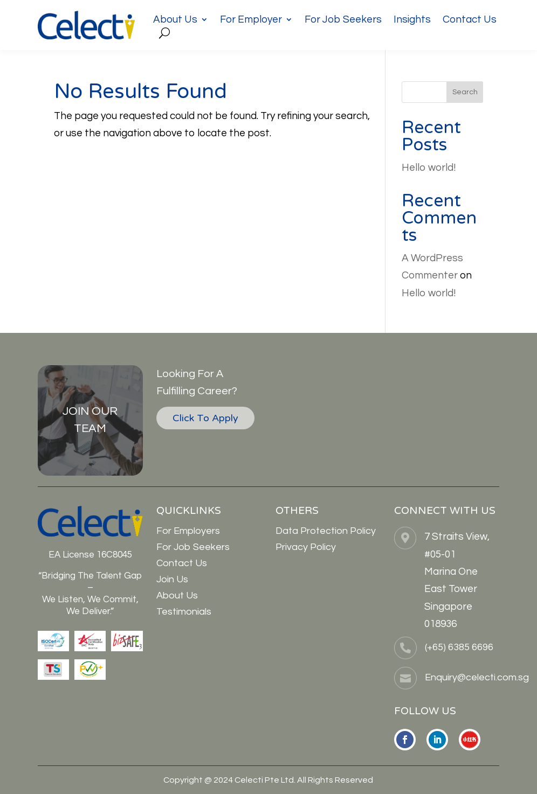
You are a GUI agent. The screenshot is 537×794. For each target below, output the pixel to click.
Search (465, 92)
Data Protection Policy (326, 531)
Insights (412, 20)
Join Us (172, 579)
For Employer (251, 20)
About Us (175, 20)
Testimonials (183, 612)
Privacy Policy (306, 547)
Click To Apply (205, 418)
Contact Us (470, 20)
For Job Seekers (343, 20)
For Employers (188, 531)
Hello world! (429, 167)
